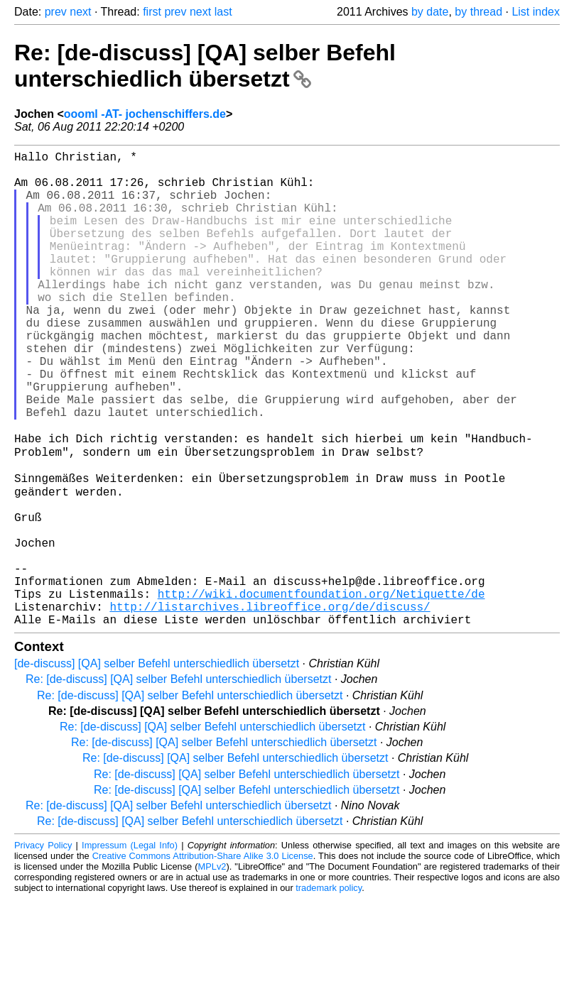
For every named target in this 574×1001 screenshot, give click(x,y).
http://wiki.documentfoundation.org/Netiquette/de (321, 690)
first (152, 12)
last (223, 12)
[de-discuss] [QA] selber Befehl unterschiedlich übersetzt (156, 766)
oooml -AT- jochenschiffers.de (145, 114)
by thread (478, 12)
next (80, 12)
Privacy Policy (43, 947)
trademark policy (329, 990)
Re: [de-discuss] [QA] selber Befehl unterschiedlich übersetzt (205, 66)
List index (535, 12)
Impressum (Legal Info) (130, 947)
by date (429, 12)
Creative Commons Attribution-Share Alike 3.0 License (202, 958)
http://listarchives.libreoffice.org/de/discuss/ (269, 705)
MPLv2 (212, 968)
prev (56, 12)
